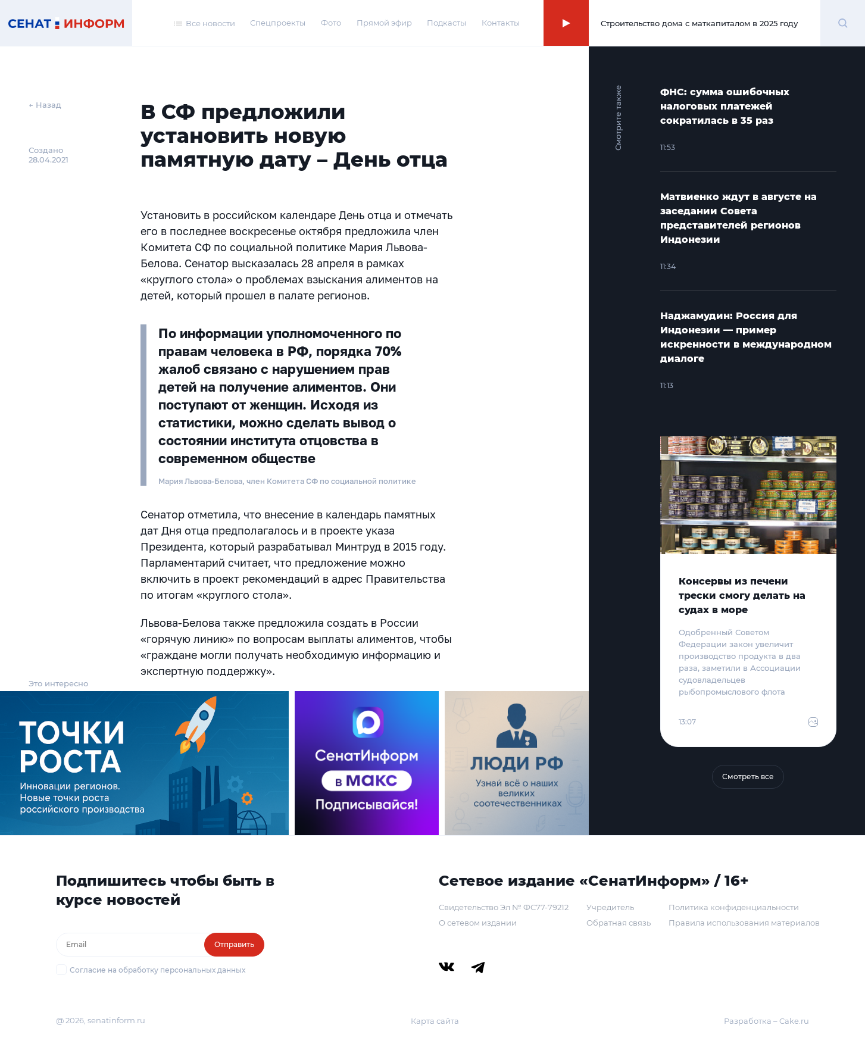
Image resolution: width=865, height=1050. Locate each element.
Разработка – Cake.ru (766, 1021)
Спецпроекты (277, 22)
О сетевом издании (478, 922)
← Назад (45, 105)
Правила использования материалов (744, 922)
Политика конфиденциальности (734, 907)
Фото (331, 22)
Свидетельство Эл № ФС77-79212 (504, 907)
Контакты (501, 22)
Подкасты (446, 22)
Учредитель (610, 907)
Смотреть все (748, 776)
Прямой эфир (384, 22)
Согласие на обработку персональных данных (157, 969)
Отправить (234, 944)
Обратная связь (618, 922)
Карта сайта (435, 1021)
